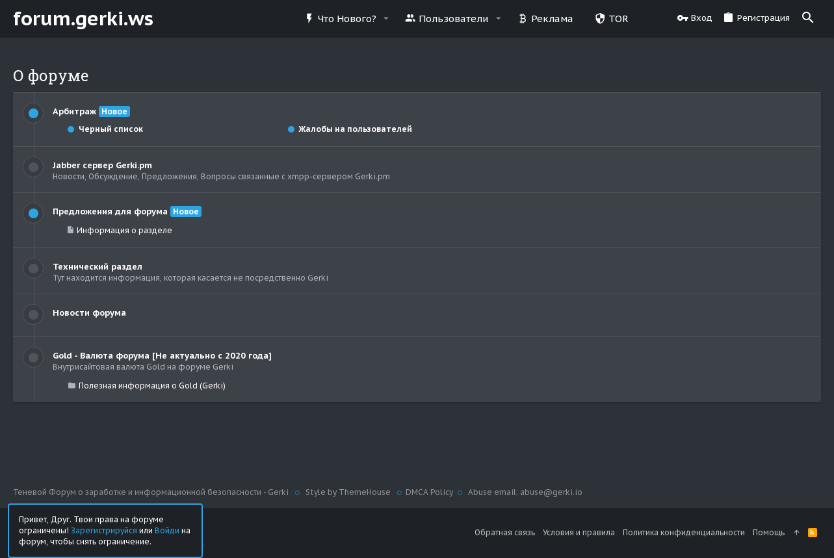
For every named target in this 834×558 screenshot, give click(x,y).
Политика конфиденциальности (684, 532)
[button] (386, 18)
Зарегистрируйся (104, 530)
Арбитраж (74, 111)
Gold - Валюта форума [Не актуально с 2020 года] (162, 355)
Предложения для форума (110, 211)
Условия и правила (579, 532)
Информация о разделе (124, 230)
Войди (167, 530)
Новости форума (89, 312)
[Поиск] (808, 18)
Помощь (769, 532)
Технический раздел (97, 266)
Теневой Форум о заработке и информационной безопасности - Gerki (152, 492)
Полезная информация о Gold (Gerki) (152, 385)
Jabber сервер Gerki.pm (102, 165)
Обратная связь (505, 532)
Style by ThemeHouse (348, 492)
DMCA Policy (429, 492)
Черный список (104, 129)
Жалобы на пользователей (349, 129)
